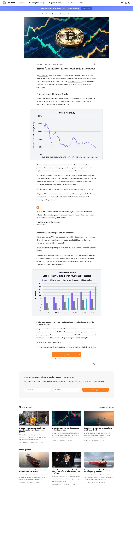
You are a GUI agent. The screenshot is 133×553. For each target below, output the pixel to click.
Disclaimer (120, 530)
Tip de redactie (121, 508)
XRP (89, 511)
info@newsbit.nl (7, 507)
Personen (62, 515)
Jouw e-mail (58, 389)
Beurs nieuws (35, 511)
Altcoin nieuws (35, 521)
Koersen (71, 3)
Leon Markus (22, 482)
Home (38, 14)
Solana (90, 521)
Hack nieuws (35, 536)
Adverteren (120, 502)
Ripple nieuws (35, 508)
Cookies (119, 537)
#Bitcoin (39, 218)
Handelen (63, 527)
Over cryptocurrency (36, 3)
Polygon (90, 527)
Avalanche (91, 533)
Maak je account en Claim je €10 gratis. (50, 342)
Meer (80, 3)
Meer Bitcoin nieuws (106, 407)
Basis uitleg (63, 524)
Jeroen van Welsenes (24, 442)
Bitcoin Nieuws (46, 14)
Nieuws (21, 3)
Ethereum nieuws (36, 505)
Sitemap (35, 550)
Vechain (90, 530)
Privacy (119, 527)
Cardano (90, 514)
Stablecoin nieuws (36, 527)
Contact (119, 521)
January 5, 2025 (41, 224)
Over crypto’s (64, 512)
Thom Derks (39, 64)
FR (6, 523)
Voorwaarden (121, 533)
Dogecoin (91, 517)
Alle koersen (92, 502)
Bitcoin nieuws (35, 502)
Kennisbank (63, 521)
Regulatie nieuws (36, 530)
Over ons (119, 524)
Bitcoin (80, 189)
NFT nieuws (34, 533)
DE (4, 523)
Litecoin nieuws (36, 517)
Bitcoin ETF (63, 537)
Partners (119, 505)
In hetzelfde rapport (75, 81)
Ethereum (91, 508)
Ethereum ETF (64, 540)
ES (9, 523)
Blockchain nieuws (36, 524)
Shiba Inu (91, 524)
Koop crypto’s (64, 502)
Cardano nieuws (36, 514)
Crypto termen (64, 518)
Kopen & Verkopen (56, 3)
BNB (89, 536)
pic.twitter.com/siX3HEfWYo (55, 218)
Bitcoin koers (43, 75)
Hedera (90, 539)
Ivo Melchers (54, 440)
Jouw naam (29, 389)
